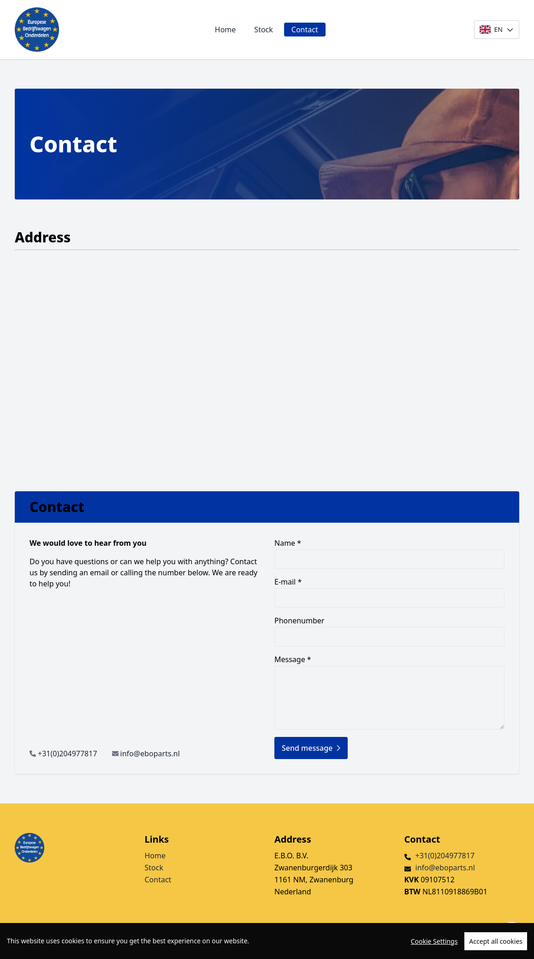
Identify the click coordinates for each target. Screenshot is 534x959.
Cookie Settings (434, 941)
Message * (389, 692)
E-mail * (389, 592)
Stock (263, 29)
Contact (304, 29)
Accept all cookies (495, 941)
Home (225, 29)
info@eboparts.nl (150, 753)
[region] (267, 941)
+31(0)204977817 (67, 753)
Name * (389, 553)
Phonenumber (389, 630)
